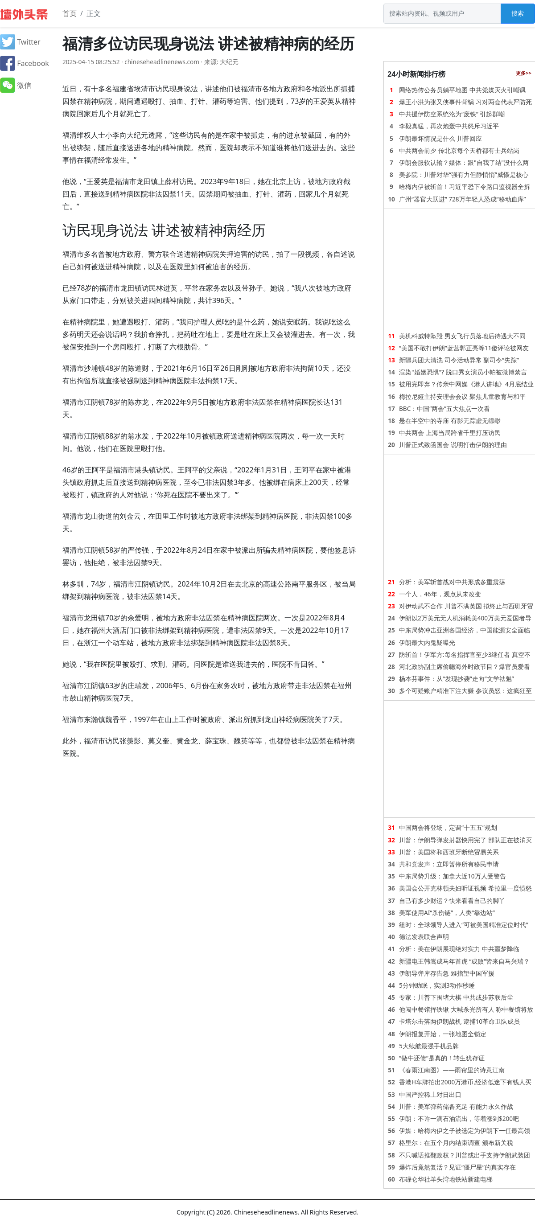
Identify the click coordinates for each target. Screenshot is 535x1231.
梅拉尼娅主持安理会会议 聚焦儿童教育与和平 (462, 396)
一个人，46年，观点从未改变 (440, 594)
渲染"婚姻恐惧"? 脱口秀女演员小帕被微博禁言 (463, 372)
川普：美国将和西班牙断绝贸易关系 (449, 852)
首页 (69, 13)
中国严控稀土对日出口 (430, 1094)
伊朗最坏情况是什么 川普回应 (440, 138)
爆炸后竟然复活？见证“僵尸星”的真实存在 (457, 1167)
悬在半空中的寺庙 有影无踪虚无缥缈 (450, 420)
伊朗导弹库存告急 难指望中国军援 (446, 973)
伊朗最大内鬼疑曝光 (427, 642)
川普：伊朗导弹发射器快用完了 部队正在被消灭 (465, 840)
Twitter (20, 41)
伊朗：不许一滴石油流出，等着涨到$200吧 (459, 1118)
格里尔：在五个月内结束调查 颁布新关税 (456, 1142)
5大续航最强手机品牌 (429, 1046)
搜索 (517, 13)
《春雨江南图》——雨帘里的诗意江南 (452, 1070)
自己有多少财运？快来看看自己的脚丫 (452, 900)
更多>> (523, 72)
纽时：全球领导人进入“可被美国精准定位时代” (463, 924)
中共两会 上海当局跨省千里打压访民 (450, 432)
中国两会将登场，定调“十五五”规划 (448, 827)
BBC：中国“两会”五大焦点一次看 (444, 408)
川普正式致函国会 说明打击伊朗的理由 (453, 444)
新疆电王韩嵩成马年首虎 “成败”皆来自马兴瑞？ (464, 961)
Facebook (24, 63)
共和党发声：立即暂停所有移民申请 (449, 864)
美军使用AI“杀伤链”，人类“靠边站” (447, 912)
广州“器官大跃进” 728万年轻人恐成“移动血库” (462, 199)
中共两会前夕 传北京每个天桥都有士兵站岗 (459, 150)
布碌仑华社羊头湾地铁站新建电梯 (446, 1179)
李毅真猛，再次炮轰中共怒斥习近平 (449, 126)
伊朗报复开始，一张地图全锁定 (442, 1034)
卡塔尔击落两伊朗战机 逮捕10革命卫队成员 (459, 1021)
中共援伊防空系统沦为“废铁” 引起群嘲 (452, 114)
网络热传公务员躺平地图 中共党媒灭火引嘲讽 (462, 90)
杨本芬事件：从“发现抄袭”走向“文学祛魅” (456, 678)
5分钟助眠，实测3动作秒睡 (437, 985)
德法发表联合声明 (424, 936)
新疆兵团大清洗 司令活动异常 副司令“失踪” (459, 360)
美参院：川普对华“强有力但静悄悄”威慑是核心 (463, 174)
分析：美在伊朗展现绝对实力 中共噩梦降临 (459, 948)
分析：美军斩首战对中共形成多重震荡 (452, 582)
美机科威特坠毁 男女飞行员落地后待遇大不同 (462, 336)
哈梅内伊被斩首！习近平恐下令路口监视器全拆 (464, 186)
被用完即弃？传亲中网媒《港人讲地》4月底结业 (466, 384)
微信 (15, 85)
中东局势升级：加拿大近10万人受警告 (452, 876)
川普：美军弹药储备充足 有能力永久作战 (456, 1106)
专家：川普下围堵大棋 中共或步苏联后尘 (456, 997)
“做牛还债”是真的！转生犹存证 (442, 1058)
